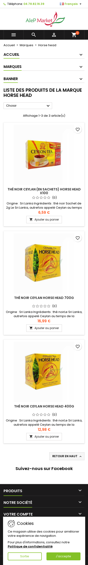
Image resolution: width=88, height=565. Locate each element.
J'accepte (63, 556)
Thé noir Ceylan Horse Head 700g (44, 297)
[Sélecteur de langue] (71, 4)
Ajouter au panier (44, 219)
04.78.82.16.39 (33, 4)
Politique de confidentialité (30, 546)
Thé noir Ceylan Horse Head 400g (44, 406)
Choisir (28, 106)
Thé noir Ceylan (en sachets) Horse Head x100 (44, 191)
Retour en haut (67, 456)
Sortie (24, 556)
